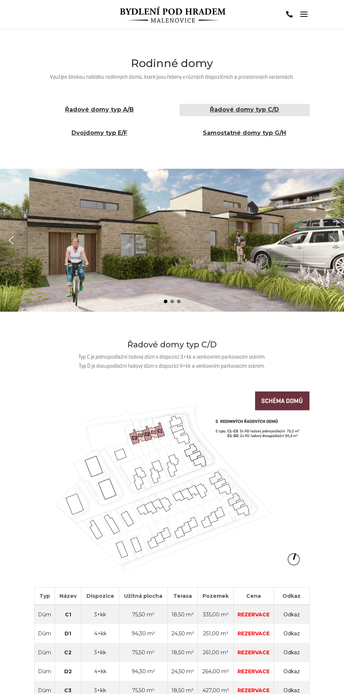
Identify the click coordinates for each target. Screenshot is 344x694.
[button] (11, 240)
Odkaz (291, 614)
